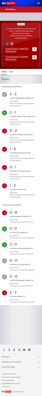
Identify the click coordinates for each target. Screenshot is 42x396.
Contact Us (6, 386)
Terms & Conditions (9, 374)
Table (11, 72)
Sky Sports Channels (11, 362)
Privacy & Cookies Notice (11, 377)
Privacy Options (8, 380)
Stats (4, 72)
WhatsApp (29, 349)
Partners (6, 357)
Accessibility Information (11, 383)
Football (9, 9)
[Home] (8, 3)
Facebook (9, 349)
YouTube (24, 349)
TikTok (14, 349)
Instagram (19, 349)
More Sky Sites (8, 367)
